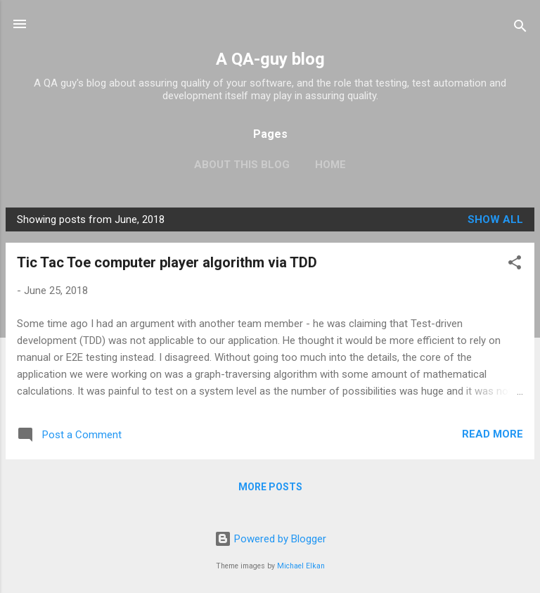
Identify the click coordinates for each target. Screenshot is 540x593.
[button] (514, 265)
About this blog (242, 164)
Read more (492, 434)
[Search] (520, 28)
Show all (495, 219)
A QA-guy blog (270, 59)
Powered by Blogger (270, 539)
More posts (270, 486)
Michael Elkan (301, 565)
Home (330, 164)
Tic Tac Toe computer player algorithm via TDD (167, 262)
